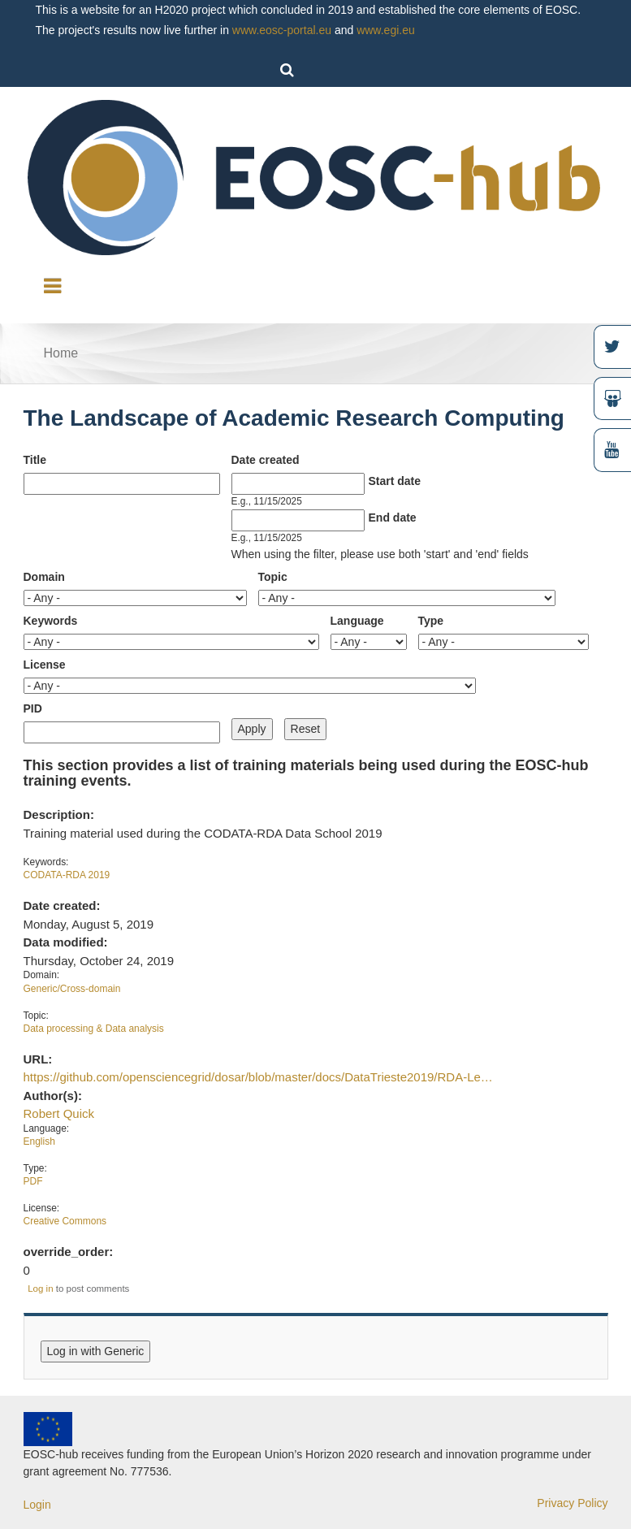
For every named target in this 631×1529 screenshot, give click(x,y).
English (39, 1141)
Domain (44, 576)
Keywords (51, 620)
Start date (395, 480)
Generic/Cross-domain (72, 988)
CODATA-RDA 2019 (67, 875)
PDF (33, 1181)
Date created (265, 459)
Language (357, 620)
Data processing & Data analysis (94, 1028)
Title (35, 459)
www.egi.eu (386, 30)
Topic (272, 576)
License (45, 664)
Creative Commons (65, 1221)
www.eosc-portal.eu (281, 30)
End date (393, 517)
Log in (40, 1288)
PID (33, 708)
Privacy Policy (572, 1503)
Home (61, 353)
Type (431, 620)
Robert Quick (59, 1113)
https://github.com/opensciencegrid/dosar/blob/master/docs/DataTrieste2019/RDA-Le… (258, 1077)
